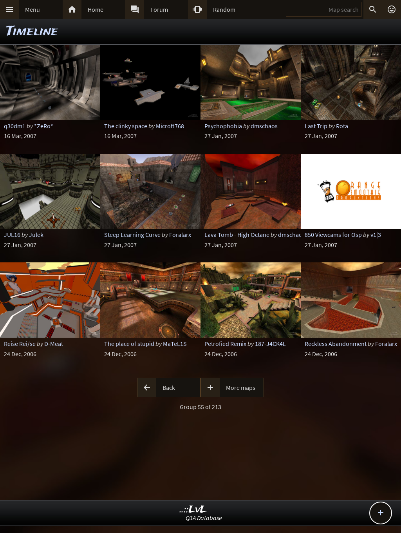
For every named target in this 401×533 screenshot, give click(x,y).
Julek (36, 234)
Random (224, 9)
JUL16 (12, 234)
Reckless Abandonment (336, 343)
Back (169, 387)
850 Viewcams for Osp (333, 234)
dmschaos (264, 126)
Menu (32, 9)
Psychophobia (223, 126)
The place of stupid (129, 343)
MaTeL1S (175, 343)
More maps (240, 387)
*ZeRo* (43, 126)
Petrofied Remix (225, 343)
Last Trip (316, 126)
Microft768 (170, 126)
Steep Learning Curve (132, 234)
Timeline (32, 31)
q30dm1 (14, 126)
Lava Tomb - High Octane (236, 234)
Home (95, 9)
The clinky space (125, 126)
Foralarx (180, 234)
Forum (159, 9)
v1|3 (375, 234)
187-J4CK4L (270, 343)
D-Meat (53, 343)
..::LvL (193, 510)
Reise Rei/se (20, 343)
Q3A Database (204, 518)
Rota (342, 126)
